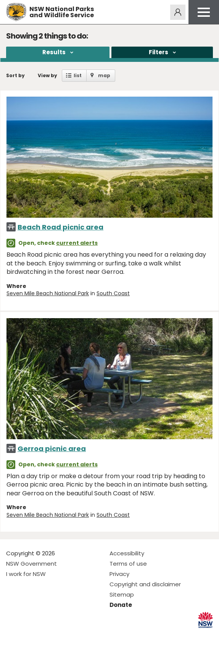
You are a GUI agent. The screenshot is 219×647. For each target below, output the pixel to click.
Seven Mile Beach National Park (47, 293)
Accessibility (126, 553)
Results (54, 52)
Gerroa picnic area (52, 448)
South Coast (113, 293)
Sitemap (121, 594)
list (78, 75)
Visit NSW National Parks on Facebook (13, 635)
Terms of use (128, 564)
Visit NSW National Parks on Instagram (30, 635)
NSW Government (31, 564)
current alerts (77, 243)
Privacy (119, 574)
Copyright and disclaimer (145, 584)
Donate (120, 605)
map (104, 75)
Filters (158, 52)
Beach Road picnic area (60, 227)
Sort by (15, 75)
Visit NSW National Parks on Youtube (46, 635)
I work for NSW (26, 574)
